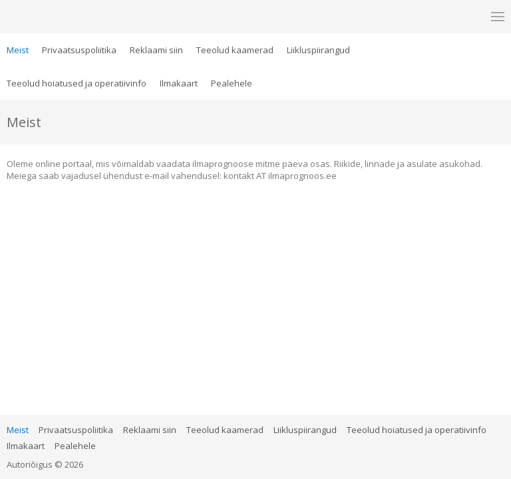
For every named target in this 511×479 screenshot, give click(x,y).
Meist (18, 50)
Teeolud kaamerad (234, 50)
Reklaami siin (156, 50)
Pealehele (231, 83)
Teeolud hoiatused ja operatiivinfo (76, 83)
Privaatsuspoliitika (79, 50)
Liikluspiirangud (318, 50)
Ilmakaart (179, 83)
